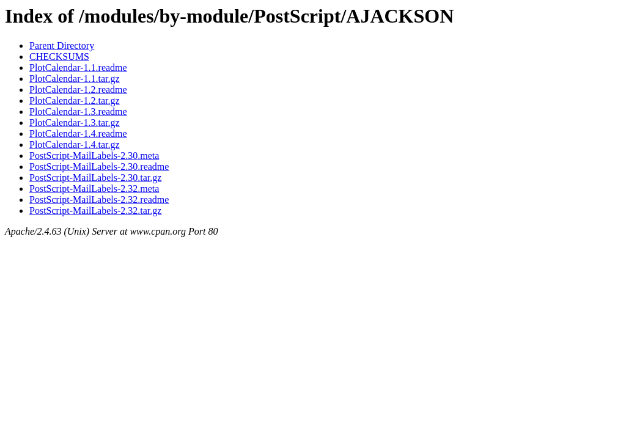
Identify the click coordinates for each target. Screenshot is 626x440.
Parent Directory (61, 45)
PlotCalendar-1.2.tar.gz (74, 100)
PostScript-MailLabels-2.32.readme (99, 199)
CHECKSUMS (59, 56)
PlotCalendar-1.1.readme (78, 67)
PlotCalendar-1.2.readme (78, 89)
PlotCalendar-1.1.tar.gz (74, 78)
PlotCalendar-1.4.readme (78, 133)
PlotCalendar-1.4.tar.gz (74, 144)
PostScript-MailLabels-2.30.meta (94, 155)
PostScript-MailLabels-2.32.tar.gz (95, 210)
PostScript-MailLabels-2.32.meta (94, 188)
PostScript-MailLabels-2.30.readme (99, 166)
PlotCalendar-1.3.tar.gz (74, 122)
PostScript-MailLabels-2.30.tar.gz (95, 177)
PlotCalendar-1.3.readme (78, 111)
